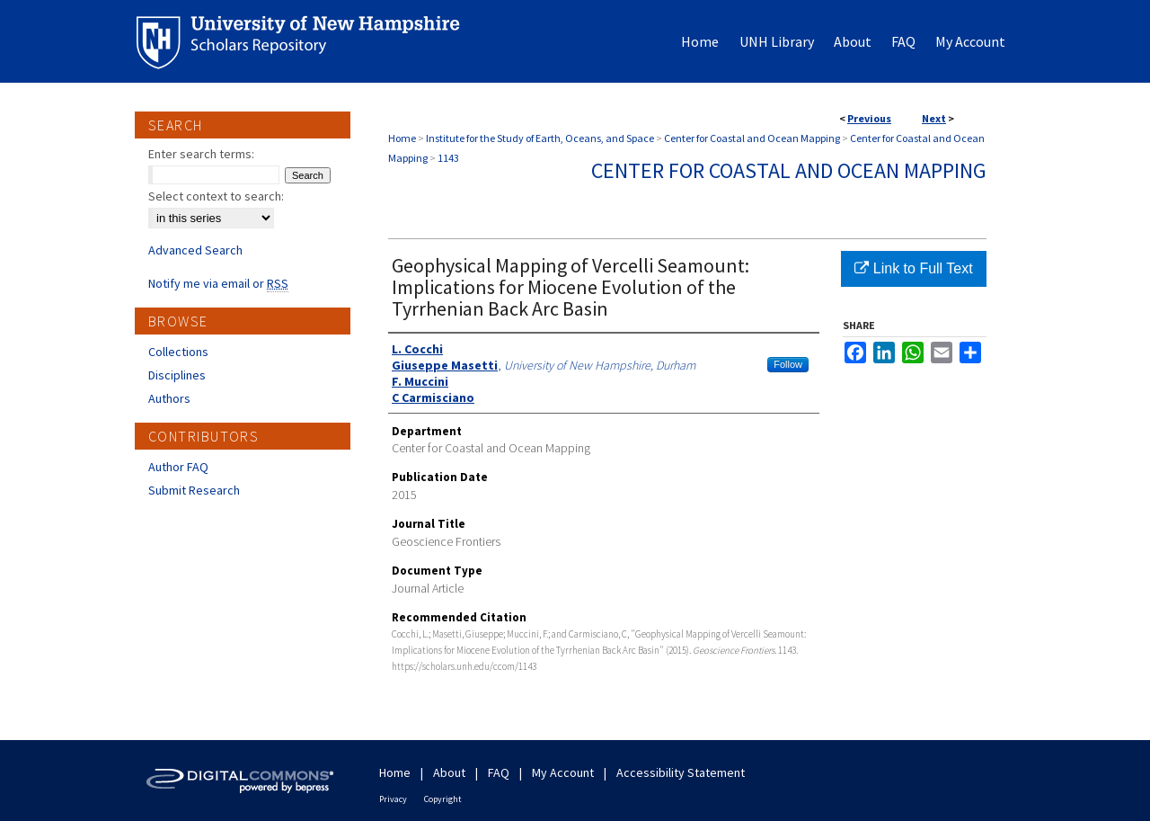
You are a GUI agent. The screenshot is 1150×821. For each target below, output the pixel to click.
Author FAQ (178, 467)
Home (402, 138)
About (449, 772)
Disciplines (177, 375)
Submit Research (194, 490)
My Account (563, 772)
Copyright (443, 799)
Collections (178, 352)
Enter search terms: (201, 154)
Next (934, 118)
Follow (788, 364)
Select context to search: (216, 196)
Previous (869, 118)
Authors (169, 398)
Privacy (393, 799)
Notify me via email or (218, 283)
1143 (448, 158)
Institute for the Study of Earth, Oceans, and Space (540, 138)
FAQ (498, 772)
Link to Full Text (913, 268)
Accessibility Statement (680, 772)
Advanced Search (195, 250)
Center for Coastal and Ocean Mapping (752, 138)
